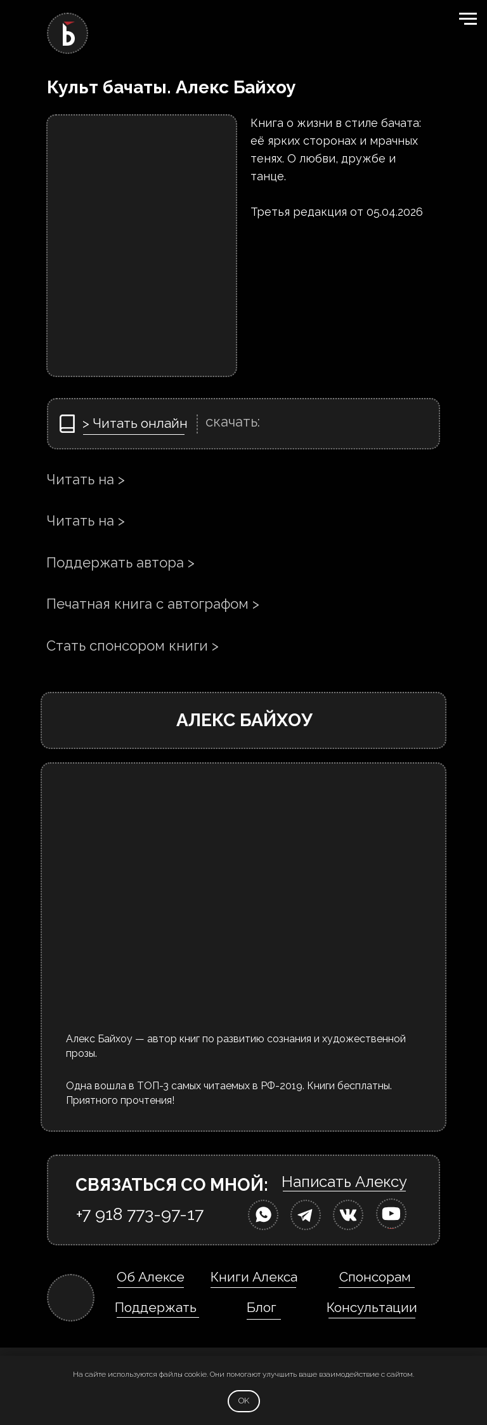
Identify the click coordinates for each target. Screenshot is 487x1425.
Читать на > (85, 479)
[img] (263, 1214)
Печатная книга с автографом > (152, 603)
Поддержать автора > (120, 562)
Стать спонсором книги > (132, 645)
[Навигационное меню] (468, 19)
